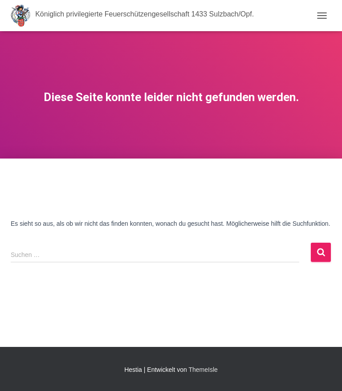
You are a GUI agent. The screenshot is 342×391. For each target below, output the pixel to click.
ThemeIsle (202, 369)
